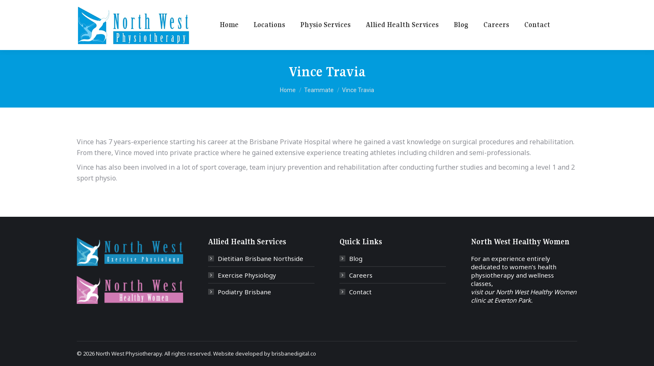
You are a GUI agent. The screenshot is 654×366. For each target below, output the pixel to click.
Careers (360, 275)
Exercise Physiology (247, 275)
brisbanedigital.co (294, 353)
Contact (360, 292)
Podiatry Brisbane (244, 292)
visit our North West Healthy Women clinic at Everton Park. (523, 296)
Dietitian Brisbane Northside (260, 258)
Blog (355, 258)
